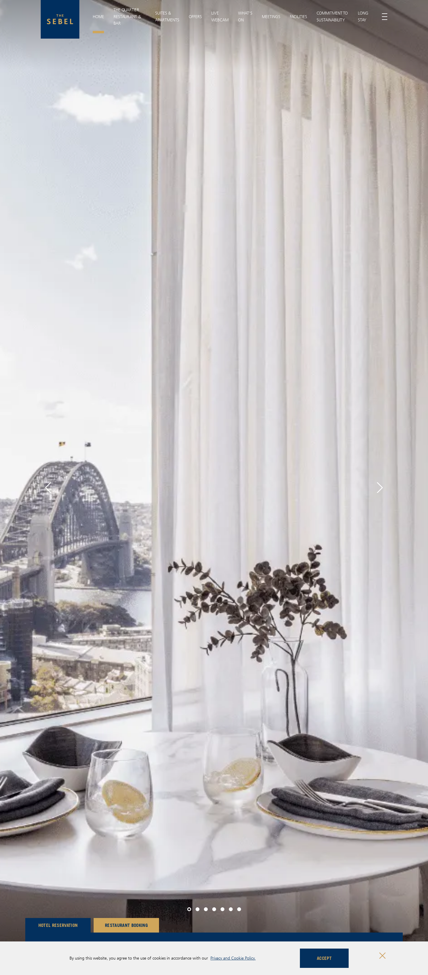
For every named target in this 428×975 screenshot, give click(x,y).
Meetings (271, 16)
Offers (195, 16)
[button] (48, 487)
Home (98, 16)
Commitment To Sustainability (332, 16)
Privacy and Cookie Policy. (233, 957)
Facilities (298, 16)
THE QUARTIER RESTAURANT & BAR (127, 16)
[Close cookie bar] (382, 955)
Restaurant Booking (126, 925)
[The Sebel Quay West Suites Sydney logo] (60, 19)
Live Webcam (220, 16)
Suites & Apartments (167, 16)
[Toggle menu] (384, 16)
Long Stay (363, 16)
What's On (245, 16)
